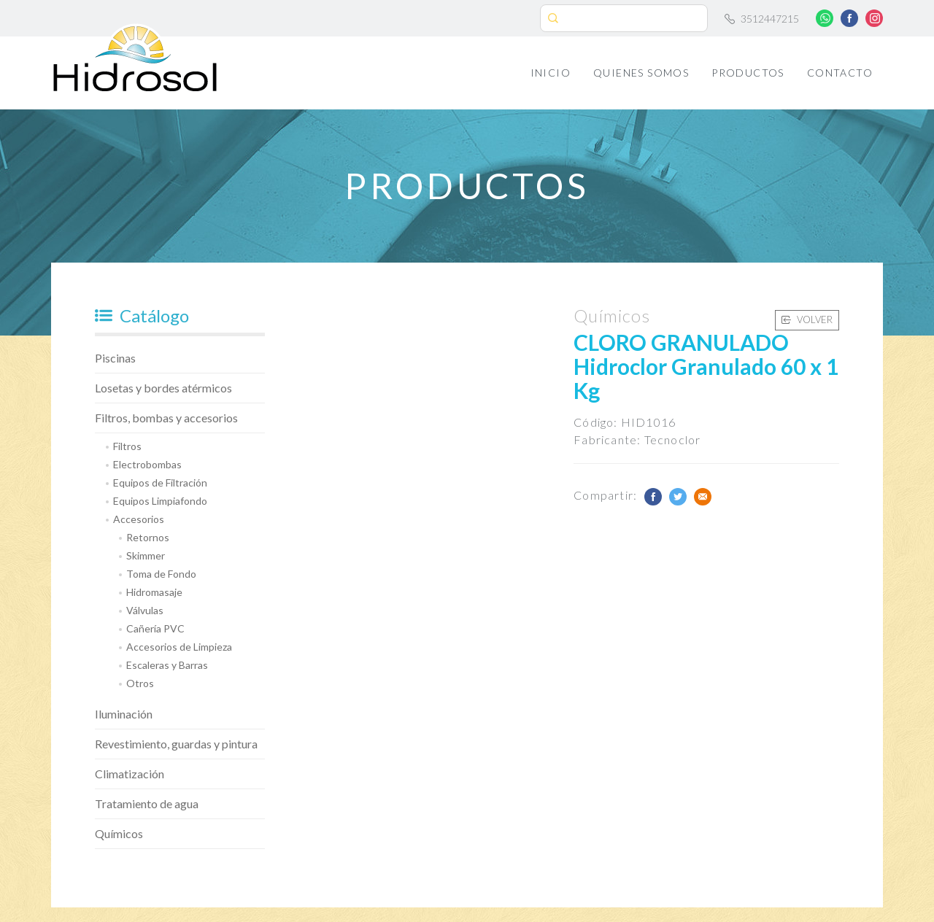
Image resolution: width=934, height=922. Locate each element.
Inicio (550, 72)
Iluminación (124, 714)
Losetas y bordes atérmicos (163, 388)
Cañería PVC (155, 628)
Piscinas (115, 358)
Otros (140, 683)
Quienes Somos (641, 72)
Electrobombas (147, 464)
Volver (807, 319)
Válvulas (144, 610)
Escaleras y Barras (167, 665)
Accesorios (138, 519)
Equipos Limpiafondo (160, 501)
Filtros (127, 446)
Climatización (129, 773)
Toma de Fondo (161, 573)
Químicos (119, 833)
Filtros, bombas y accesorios (166, 418)
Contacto (840, 72)
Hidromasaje (154, 592)
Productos (747, 72)
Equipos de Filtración (160, 482)
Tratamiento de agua (146, 803)
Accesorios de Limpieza (179, 646)
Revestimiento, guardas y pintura (176, 744)
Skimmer (145, 555)
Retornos (147, 537)
